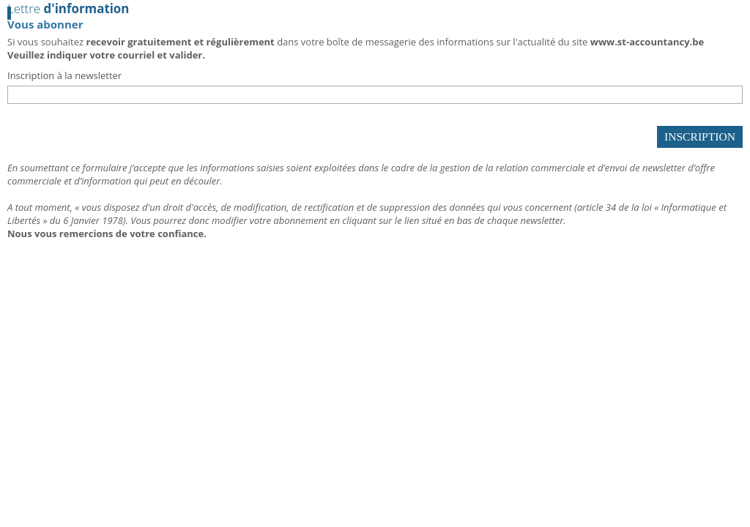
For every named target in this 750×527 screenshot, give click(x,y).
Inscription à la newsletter (64, 75)
